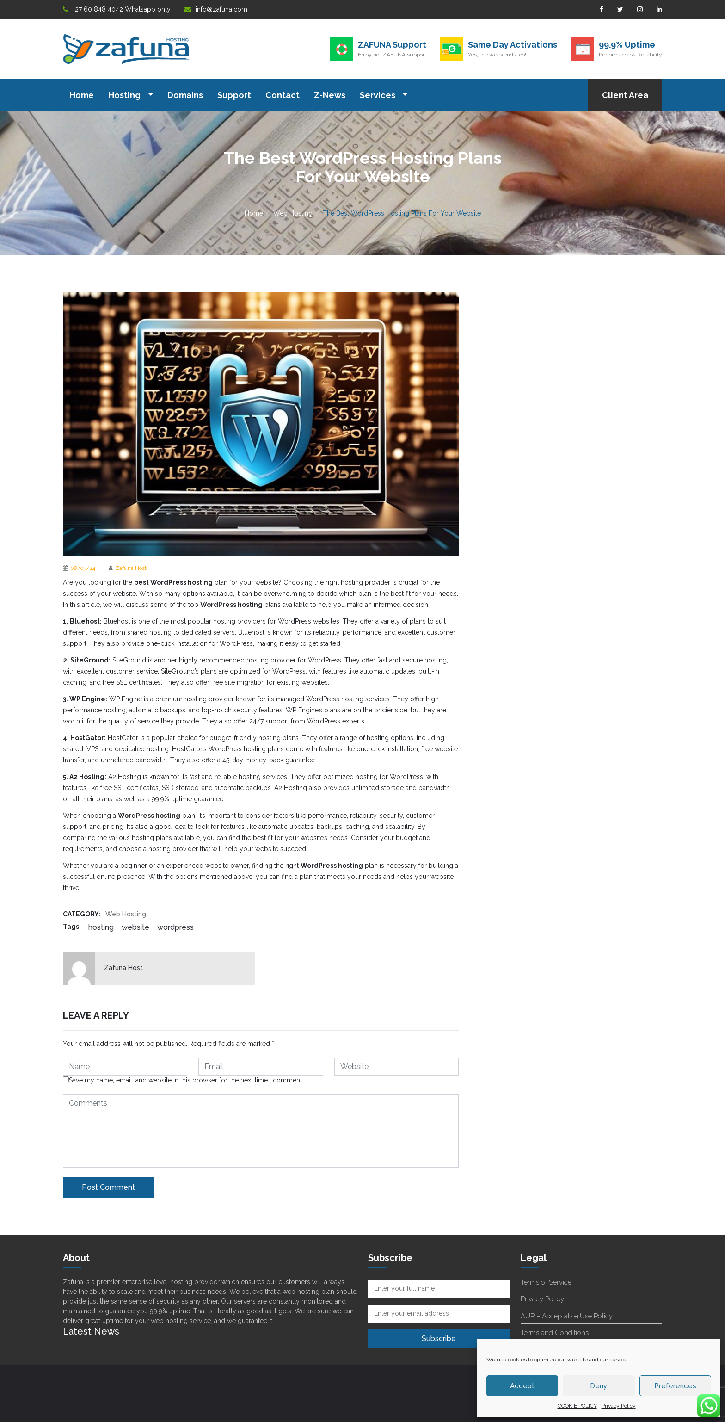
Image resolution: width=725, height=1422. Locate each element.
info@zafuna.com (215, 9)
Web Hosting (293, 213)
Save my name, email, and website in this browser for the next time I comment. (183, 1080)
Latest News (91, 1331)
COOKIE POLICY (577, 1406)
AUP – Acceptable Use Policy (567, 1316)
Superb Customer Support (123, 1384)
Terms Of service (413, 1384)
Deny (598, 1386)
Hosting (125, 95)
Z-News (329, 95)
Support (234, 95)
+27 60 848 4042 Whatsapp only (117, 9)
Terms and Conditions (555, 1333)
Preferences (675, 1386)
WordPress (175, 927)
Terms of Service (546, 1282)
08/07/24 (82, 568)
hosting (101, 927)
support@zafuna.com (268, 1384)
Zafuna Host (131, 568)
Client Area (625, 95)
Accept (522, 1386)
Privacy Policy (619, 1406)
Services (378, 95)
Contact (282, 95)
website (135, 927)
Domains (185, 95)
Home (81, 95)
